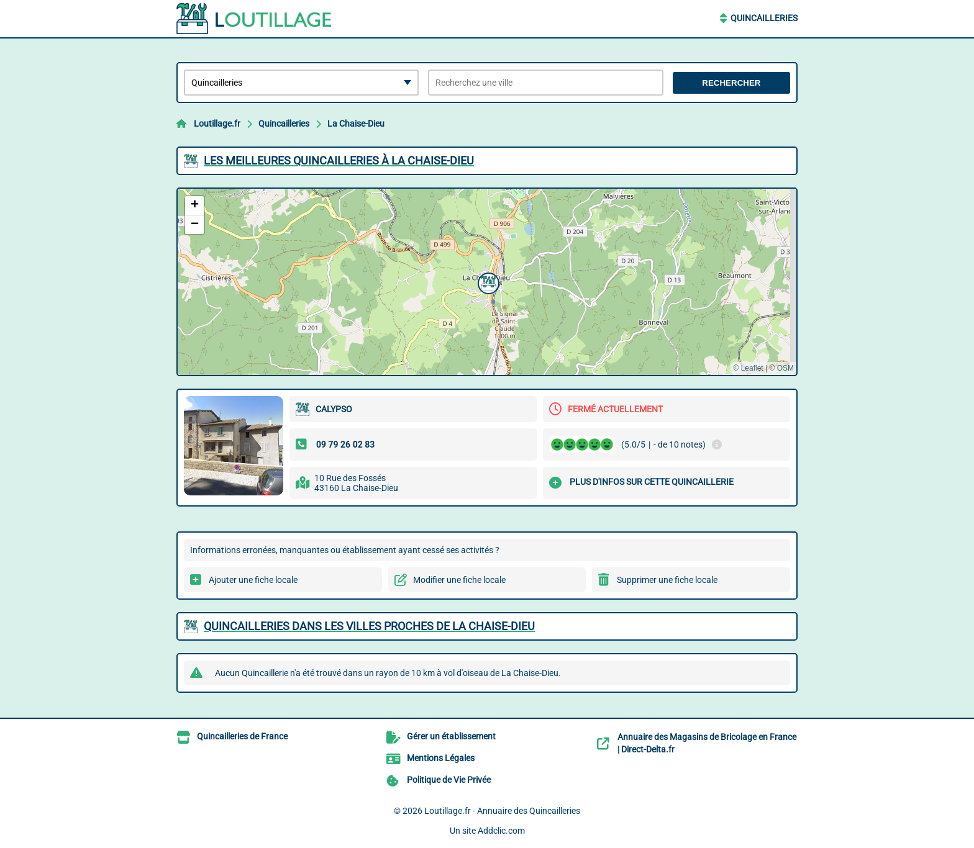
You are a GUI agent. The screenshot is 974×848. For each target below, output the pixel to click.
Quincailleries (764, 18)
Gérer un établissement (451, 736)
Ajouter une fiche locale (253, 580)
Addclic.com (501, 831)
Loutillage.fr (217, 124)
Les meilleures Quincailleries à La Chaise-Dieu (339, 160)
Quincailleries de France (242, 736)
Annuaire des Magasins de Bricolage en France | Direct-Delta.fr (706, 743)
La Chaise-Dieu (356, 124)
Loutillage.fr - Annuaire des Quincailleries (502, 811)
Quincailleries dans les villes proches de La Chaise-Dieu (369, 626)
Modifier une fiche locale (459, 580)
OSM (785, 368)
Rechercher (731, 83)
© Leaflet (748, 368)
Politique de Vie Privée (449, 780)
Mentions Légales (441, 758)
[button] (487, 282)
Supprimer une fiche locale (667, 580)
